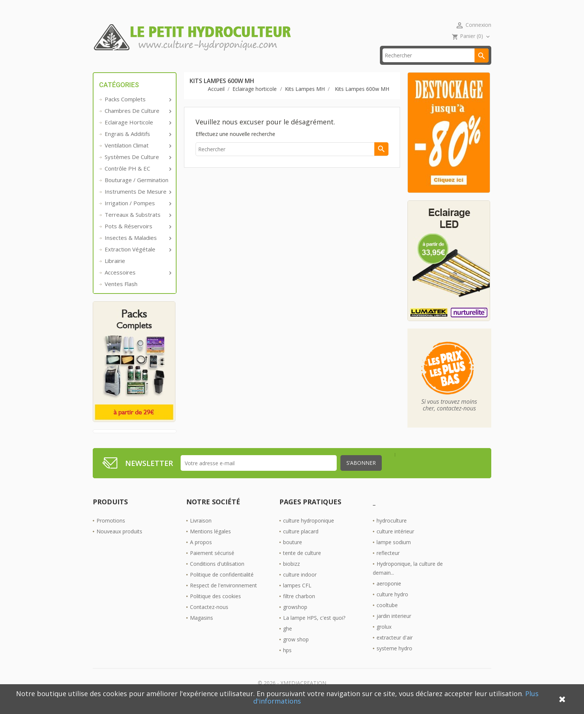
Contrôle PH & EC (137, 179)
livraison (196, 66)
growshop (295, 618)
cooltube (387, 616)
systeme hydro (394, 659)
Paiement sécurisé (212, 564)
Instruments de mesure (137, 203)
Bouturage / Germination (136, 191)
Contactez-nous (209, 618)
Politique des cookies (215, 607)
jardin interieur (394, 627)
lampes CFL (297, 596)
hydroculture (392, 532)
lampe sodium (394, 553)
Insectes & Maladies (137, 249)
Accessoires (137, 283)
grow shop (296, 650)
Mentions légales (210, 542)
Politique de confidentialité (222, 586)
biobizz (291, 575)
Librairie (115, 272)
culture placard (300, 542)
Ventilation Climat (137, 156)
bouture (292, 553)
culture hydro (392, 605)
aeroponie (389, 595)
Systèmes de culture (137, 168)
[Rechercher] (436, 67)
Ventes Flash (121, 295)
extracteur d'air (395, 649)
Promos (153, 66)
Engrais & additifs (137, 145)
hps (287, 661)
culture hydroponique (308, 532)
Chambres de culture (137, 122)
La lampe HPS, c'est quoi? (314, 629)
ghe (287, 640)
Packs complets (137, 110)
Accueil (112, 66)
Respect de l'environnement (223, 596)
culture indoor (300, 586)
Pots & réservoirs (137, 237)
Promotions (110, 532)
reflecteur (388, 564)
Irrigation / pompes (137, 214)
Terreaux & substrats (137, 226)
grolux (384, 638)
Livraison (201, 532)
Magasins (201, 629)
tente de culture (302, 564)
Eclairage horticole (137, 133)
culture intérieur (395, 542)
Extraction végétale (137, 260)
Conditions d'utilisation (217, 575)
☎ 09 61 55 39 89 (250, 66)
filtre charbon (299, 607)
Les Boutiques (311, 66)
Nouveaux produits (119, 542)
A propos (201, 553)
